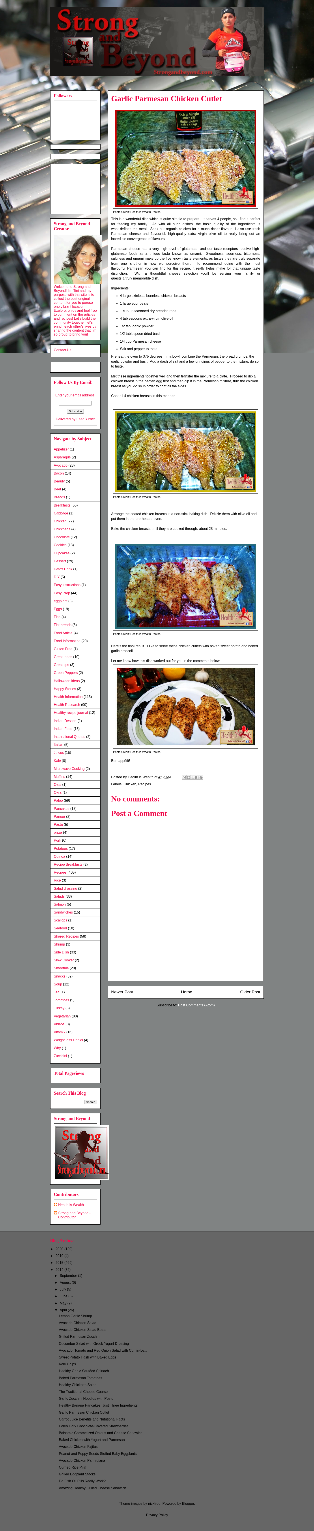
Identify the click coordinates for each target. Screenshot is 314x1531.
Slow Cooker (64, 960)
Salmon (60, 904)
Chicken (129, 784)
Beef (57, 489)
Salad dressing (65, 888)
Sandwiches (63, 912)
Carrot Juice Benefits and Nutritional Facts (92, 1419)
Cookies (60, 545)
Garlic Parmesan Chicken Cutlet (84, 1412)
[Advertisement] (186, 950)
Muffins (59, 777)
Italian (58, 745)
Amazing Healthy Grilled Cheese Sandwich (92, 1488)
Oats (57, 784)
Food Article (63, 633)
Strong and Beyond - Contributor (74, 1215)
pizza (58, 832)
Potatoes (61, 848)
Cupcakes (61, 553)
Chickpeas (62, 529)
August (66, 1282)
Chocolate (62, 537)
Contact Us (62, 350)
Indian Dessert (65, 721)
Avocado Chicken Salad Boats (82, 1330)
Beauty (59, 481)
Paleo (58, 800)
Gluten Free (63, 649)
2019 (60, 1256)
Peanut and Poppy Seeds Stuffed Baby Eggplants (98, 1454)
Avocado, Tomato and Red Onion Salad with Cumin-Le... (103, 1350)
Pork (57, 840)
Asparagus (62, 457)
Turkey (59, 1008)
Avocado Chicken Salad (77, 1323)
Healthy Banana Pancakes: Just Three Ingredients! (98, 1405)
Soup (58, 984)
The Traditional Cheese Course (83, 1392)
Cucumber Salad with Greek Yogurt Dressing (94, 1343)
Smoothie (61, 968)
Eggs (58, 609)
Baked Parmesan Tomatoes (80, 1378)
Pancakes (61, 809)
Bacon (59, 473)
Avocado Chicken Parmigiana (82, 1460)
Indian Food (63, 729)
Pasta (58, 824)
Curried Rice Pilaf (72, 1467)
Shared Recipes (66, 936)
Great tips (61, 665)
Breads (59, 497)
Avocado (60, 465)
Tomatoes (61, 1000)
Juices (59, 752)
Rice (57, 880)
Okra (58, 792)
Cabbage (61, 513)
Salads (59, 896)
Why (57, 1048)
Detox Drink (63, 569)
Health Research (67, 705)
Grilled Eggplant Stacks (77, 1474)
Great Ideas (63, 657)
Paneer (59, 816)
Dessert (60, 561)
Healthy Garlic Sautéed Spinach (84, 1371)
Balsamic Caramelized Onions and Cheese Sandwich (100, 1433)
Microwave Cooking (69, 769)
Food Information (67, 641)
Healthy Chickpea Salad (78, 1385)
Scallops (60, 920)
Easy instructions (67, 585)
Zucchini (60, 1056)
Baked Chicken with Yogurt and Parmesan (92, 1440)
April (64, 1310)
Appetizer (61, 449)
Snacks (59, 976)
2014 (60, 1270)
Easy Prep (62, 593)
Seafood (60, 928)
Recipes (144, 784)
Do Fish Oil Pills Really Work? (82, 1481)
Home (186, 992)
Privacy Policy (157, 1515)
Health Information (68, 697)
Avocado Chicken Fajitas (78, 1446)
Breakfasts (62, 505)
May (63, 1303)
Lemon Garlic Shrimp (75, 1316)
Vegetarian (62, 1016)
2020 (60, 1249)
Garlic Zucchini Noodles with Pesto (86, 1398)
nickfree (154, 1503)
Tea (57, 992)
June (64, 1296)
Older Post (250, 992)
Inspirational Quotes (69, 737)
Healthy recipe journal (71, 713)
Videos (59, 1024)
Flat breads (62, 625)
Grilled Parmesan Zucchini (79, 1336)
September (69, 1276)
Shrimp (59, 944)
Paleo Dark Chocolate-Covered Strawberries (94, 1426)
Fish (57, 617)
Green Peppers (66, 673)
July (63, 1289)
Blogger (188, 1503)
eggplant (60, 601)
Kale (57, 761)
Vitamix (59, 1032)
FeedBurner (85, 419)
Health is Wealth (71, 1205)
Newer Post (122, 992)
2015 (60, 1263)
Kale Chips (67, 1364)
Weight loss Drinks (68, 1040)
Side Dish (61, 952)
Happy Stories (65, 689)
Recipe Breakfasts (68, 864)
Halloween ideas (67, 681)
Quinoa (59, 856)
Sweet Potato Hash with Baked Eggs (87, 1357)
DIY (57, 577)
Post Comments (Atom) (196, 1005)
